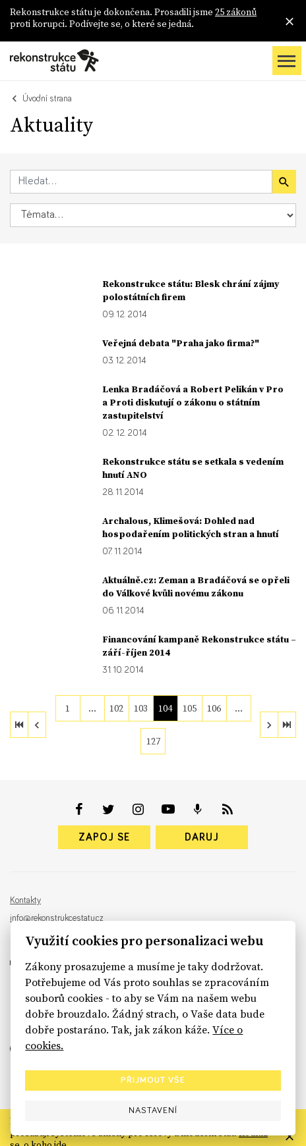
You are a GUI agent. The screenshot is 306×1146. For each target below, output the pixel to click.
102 (116, 708)
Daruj (202, 837)
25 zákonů (236, 11)
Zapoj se (104, 837)
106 (214, 708)
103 (141, 708)
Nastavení (153, 1110)
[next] (269, 724)
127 (153, 741)
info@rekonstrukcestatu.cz (57, 918)
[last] (286, 724)
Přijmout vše (153, 1080)
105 (190, 708)
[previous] (37, 724)
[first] (19, 724)
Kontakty (25, 900)
